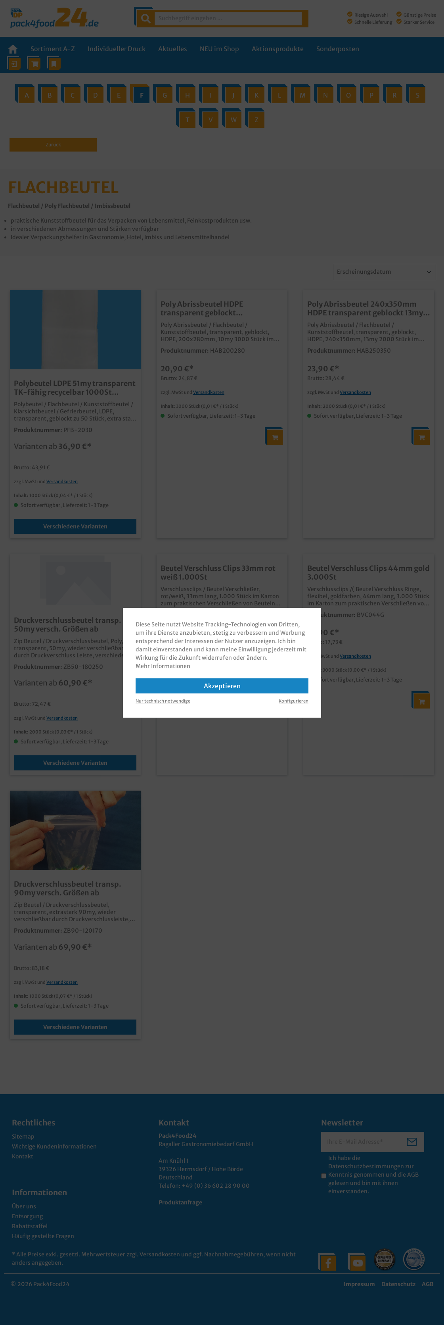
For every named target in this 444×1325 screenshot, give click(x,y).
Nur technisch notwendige (163, 701)
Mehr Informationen (163, 666)
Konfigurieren (293, 701)
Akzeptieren (222, 686)
